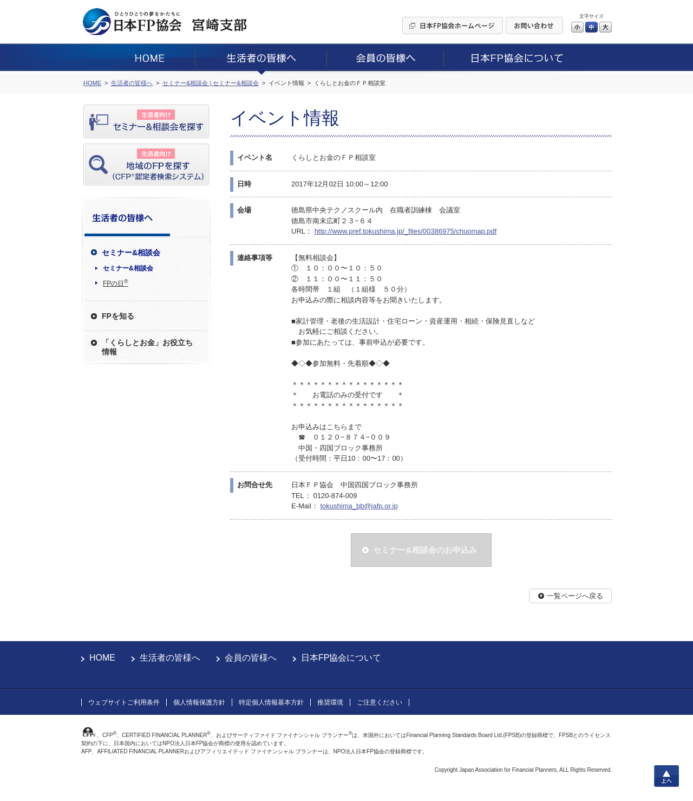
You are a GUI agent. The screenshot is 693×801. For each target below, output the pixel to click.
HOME (102, 657)
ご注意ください (379, 702)
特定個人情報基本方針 (271, 702)
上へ (666, 776)
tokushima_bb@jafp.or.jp (358, 506)
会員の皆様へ (251, 657)
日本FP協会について (341, 657)
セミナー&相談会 (128, 268)
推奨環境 (330, 702)
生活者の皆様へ (170, 657)
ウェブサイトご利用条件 (124, 702)
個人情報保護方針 (199, 702)
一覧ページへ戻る (575, 596)
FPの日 (115, 283)
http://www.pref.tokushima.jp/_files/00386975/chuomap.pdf (406, 231)
